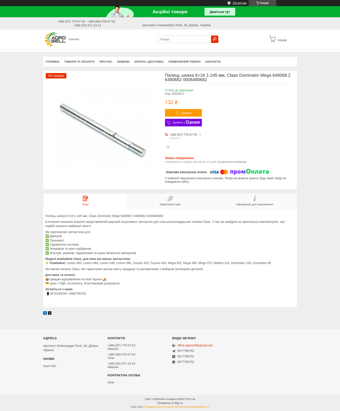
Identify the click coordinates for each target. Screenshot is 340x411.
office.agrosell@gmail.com (195, 345)
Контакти (213, 61)
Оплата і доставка (149, 61)
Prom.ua (190, 399)
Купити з (186, 122)
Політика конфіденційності (193, 406)
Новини (123, 61)
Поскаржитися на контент (159, 406)
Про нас (105, 61)
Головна (52, 61)
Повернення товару (184, 61)
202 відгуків (240, 3)
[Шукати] (214, 39)
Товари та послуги (79, 61)
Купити (186, 113)
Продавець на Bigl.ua (170, 402)
